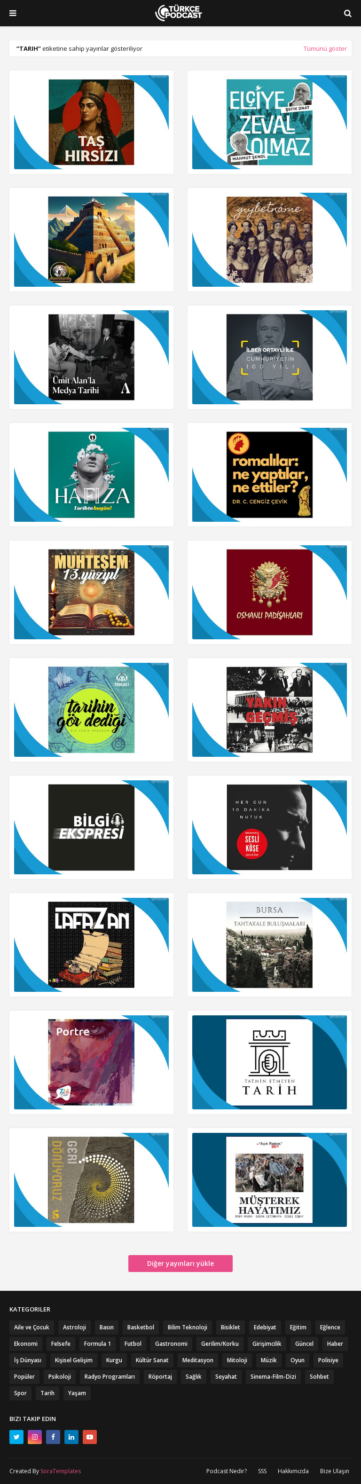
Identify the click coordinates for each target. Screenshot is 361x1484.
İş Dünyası (27, 1360)
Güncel (304, 1344)
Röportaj (160, 1377)
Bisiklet (230, 1327)
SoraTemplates (60, 1471)
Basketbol (140, 1327)
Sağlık (194, 1377)
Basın (107, 1327)
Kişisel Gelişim (74, 1360)
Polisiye (328, 1360)
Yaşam (77, 1393)
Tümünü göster (325, 48)
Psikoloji (59, 1377)
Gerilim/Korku (220, 1344)
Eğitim (298, 1327)
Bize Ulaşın (334, 1471)
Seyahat (226, 1377)
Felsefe (61, 1344)
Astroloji (74, 1327)
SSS (262, 1471)
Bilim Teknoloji (187, 1327)
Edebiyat (265, 1327)
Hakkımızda (293, 1471)
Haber (335, 1344)
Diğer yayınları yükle (180, 1263)
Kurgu (114, 1360)
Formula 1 (97, 1344)
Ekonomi (26, 1344)
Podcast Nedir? (226, 1471)
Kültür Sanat (152, 1360)
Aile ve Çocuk (31, 1327)
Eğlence (330, 1327)
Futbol (133, 1344)
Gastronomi (171, 1344)
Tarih (47, 1393)
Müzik (269, 1360)
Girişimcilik (267, 1344)
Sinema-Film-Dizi (273, 1377)
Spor (20, 1393)
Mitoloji (237, 1360)
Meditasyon (197, 1360)
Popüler (24, 1377)
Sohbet (319, 1377)
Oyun (297, 1360)
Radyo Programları (110, 1377)
